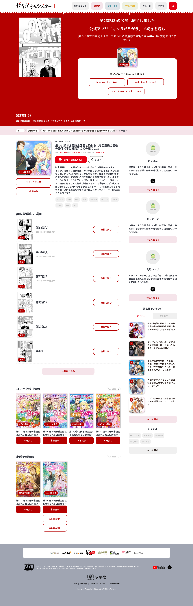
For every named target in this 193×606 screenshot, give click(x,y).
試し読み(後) (55, 528)
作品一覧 (146, 5)
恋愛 (69, 200)
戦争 (77, 200)
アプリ (161, 5)
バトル (114, 200)
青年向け (159, 435)
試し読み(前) (55, 519)
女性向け (93, 200)
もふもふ (60, 200)
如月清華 (41, 121)
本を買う (28, 440)
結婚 (84, 200)
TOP (75, 584)
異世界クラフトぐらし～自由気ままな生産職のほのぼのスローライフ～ (161, 382)
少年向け (147, 435)
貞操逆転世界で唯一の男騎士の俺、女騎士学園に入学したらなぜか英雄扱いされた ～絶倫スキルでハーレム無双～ (161, 365)
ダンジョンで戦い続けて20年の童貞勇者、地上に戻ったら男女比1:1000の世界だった (161, 345)
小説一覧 (33, 191)
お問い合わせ (114, 584)
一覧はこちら (68, 371)
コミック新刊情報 (29, 389)
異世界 (97, 5)
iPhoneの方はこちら (106, 82)
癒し (75, 205)
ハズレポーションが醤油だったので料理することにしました (161, 401)
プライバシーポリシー (98, 584)
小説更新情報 (26, 457)
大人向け (134, 441)
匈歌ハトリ (81, 121)
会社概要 (83, 584)
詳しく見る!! (152, 189)
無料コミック (80, 5)
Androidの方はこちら (146, 82)
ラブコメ (104, 200)
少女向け (145, 441)
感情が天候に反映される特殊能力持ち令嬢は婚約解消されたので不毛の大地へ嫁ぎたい (161, 326)
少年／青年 (112, 5)
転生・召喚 (135, 435)
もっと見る (152, 419)
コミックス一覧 (33, 182)
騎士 (67, 205)
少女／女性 (130, 5)
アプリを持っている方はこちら (126, 91)
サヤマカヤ (55, 121)
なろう (59, 205)
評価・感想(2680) (73, 159)
